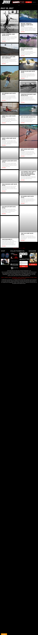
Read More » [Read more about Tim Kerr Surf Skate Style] (23, 55)
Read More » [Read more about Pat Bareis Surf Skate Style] (23, 203)
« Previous (15, 248)
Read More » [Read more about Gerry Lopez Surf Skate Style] (4, 145)
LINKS (19, 277)
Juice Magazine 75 (7, 239)
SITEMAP (22, 277)
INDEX (10, 277)
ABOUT (2, 277)
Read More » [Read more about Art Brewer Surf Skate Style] (4, 100)
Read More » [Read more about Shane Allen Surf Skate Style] (23, 78)
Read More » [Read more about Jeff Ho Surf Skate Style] (23, 122)
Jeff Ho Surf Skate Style (28, 117)
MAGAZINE (32, 251)
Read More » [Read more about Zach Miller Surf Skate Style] (4, 213)
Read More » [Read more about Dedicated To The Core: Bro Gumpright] (4, 63)
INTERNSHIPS (14, 277)
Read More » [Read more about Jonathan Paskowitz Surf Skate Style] (23, 102)
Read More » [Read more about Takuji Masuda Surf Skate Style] (4, 191)
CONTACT (6, 277)
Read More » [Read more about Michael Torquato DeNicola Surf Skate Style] (23, 31)
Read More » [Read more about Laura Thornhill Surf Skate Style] (4, 41)
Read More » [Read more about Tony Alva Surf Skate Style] (23, 240)
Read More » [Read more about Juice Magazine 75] (4, 246)
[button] (19, 5)
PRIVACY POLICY (22, 278)
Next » (24, 248)
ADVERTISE (27, 277)
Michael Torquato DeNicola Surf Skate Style (27, 25)
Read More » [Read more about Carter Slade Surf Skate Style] (4, 167)
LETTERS (31, 277)
